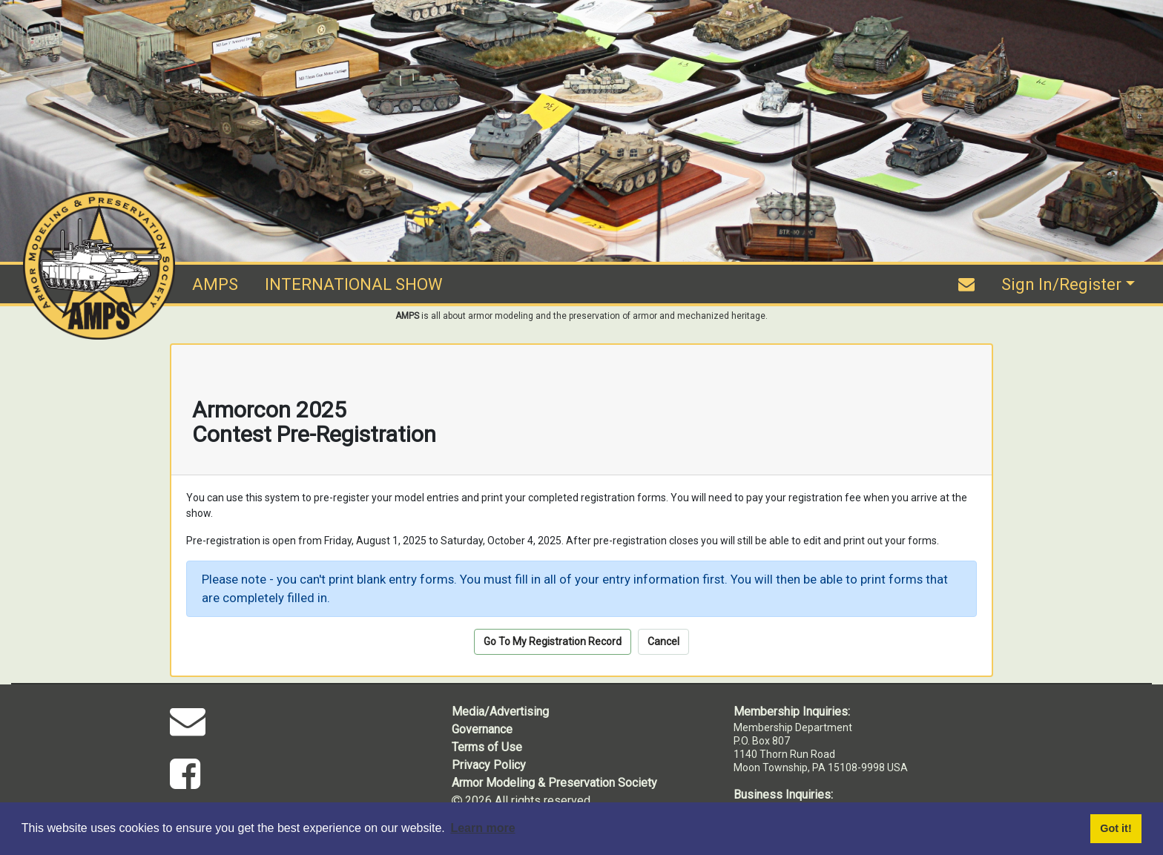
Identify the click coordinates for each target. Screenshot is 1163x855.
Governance (482, 729)
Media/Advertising (500, 711)
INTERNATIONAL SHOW (354, 284)
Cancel (663, 641)
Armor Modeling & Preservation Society (554, 783)
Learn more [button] (482, 828)
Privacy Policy (489, 765)
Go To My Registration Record (553, 641)
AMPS (215, 284)
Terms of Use (487, 747)
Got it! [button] (1115, 828)
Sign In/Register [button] (1061, 284)
